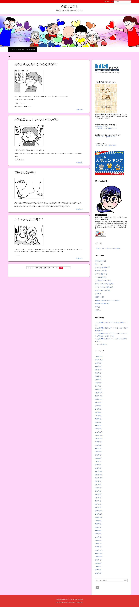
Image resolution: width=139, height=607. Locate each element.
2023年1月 (98, 429)
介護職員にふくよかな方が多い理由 (36, 119)
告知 (97, 307)
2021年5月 (98, 494)
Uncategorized (100, 261)
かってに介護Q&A (102, 267)
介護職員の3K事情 (102, 303)
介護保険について (101, 126)
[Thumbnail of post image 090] (29, 137)
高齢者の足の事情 (25, 172)
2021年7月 (98, 488)
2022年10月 (98, 438)
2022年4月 (98, 458)
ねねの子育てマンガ (102, 290)
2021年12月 (98, 471)
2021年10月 (98, 478)
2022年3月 (98, 461)
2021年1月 (98, 507)
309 (37, 268)
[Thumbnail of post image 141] (29, 82)
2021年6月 (98, 491)
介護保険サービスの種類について (106, 128)
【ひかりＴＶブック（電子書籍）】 (106, 145)
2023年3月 (98, 422)
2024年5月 (98, 376)
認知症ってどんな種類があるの (105, 137)
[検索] (129, 1)
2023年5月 (98, 415)
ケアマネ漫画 (101, 274)
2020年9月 (98, 520)
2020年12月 (98, 511)
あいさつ (99, 264)
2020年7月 (98, 527)
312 (49, 268)
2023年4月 (98, 419)
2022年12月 (98, 432)
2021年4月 (98, 497)
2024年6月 (98, 373)
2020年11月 (98, 514)
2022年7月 (98, 448)
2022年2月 (98, 465)
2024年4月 (98, 379)
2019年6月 (98, 570)
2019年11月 (98, 553)
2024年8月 (98, 366)
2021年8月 (98, 484)
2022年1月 (98, 468)
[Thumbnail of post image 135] (29, 236)
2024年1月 (98, 389)
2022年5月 (98, 455)
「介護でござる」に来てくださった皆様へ (108, 248)
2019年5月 (98, 573)
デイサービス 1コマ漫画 (104, 284)
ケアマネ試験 (100, 277)
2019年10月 (98, 556)
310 (41, 268)
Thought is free (79, 602)
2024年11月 (98, 360)
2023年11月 (98, 396)
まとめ (98, 293)
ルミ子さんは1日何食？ (29, 219)
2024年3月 (98, 383)
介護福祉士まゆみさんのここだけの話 (107, 300)
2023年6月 (98, 412)
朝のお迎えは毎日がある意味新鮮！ (36, 64)
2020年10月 (98, 517)
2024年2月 (98, 386)
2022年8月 (98, 445)
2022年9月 (98, 442)
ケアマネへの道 (101, 270)
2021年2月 (98, 504)
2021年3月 (98, 501)
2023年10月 (98, 399)
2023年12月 (98, 392)
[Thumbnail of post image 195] (29, 189)
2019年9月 (98, 560)
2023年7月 (98, 409)
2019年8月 (98, 563)
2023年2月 (98, 425)
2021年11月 (98, 474)
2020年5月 (98, 534)
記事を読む (79, 109)
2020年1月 (98, 547)
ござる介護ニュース (103, 280)
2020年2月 (98, 543)
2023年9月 (98, 402)
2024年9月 (98, 363)
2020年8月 (98, 524)
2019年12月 (98, 550)
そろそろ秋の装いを (101, 344)
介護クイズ (99, 297)
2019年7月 (98, 566)
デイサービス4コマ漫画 (104, 287)
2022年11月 (98, 435)
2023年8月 (98, 406)
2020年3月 (98, 540)
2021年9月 (98, 481)
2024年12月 (98, 356)
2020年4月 (98, 537)
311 (45, 268)
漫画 (98, 310)
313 (53, 268)
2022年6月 (98, 451)
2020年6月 (98, 530)
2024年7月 (98, 369)
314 (57, 268)
